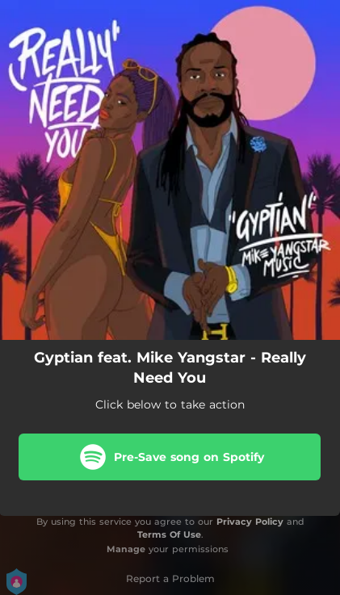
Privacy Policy (249, 521)
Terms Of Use (169, 534)
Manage (126, 549)
